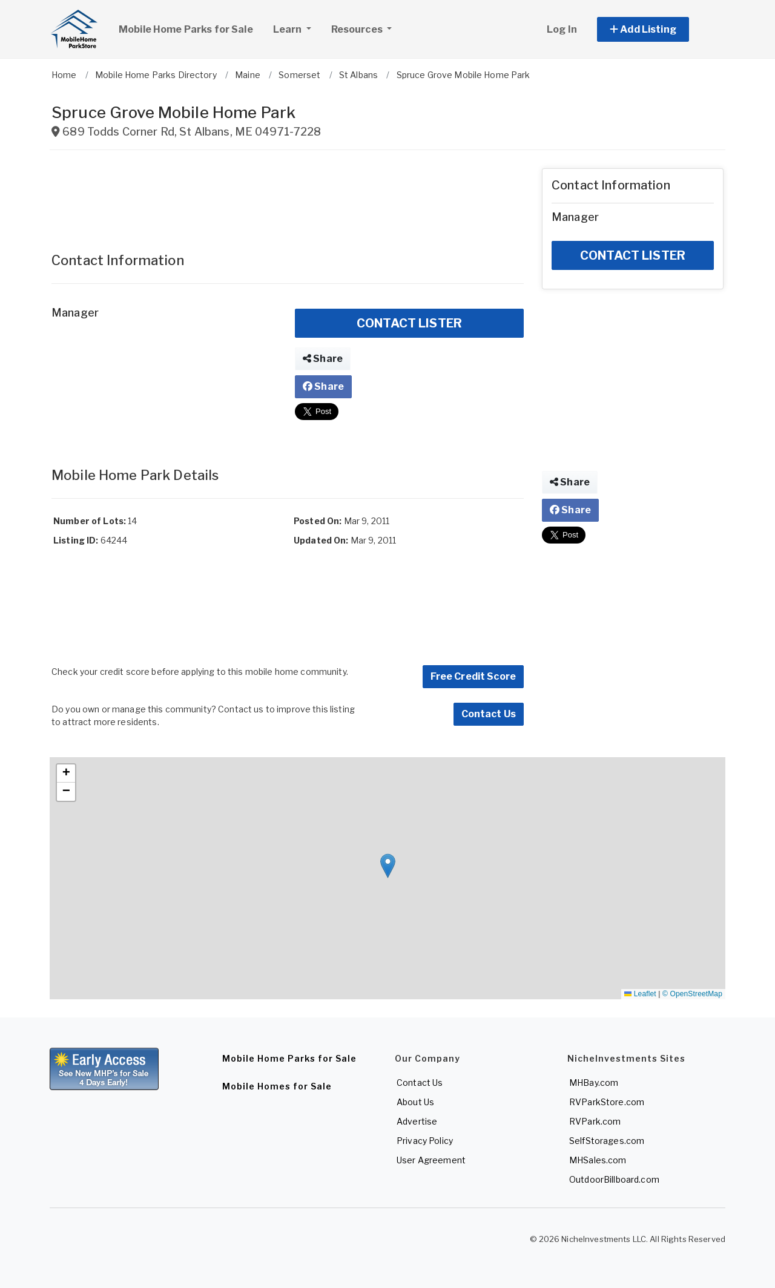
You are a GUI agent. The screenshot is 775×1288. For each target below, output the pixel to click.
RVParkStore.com (606, 1102)
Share (323, 358)
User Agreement (431, 1160)
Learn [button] (296, 28)
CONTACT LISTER (409, 323)
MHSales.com (598, 1160)
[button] (656, 29)
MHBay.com (593, 1082)
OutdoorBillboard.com (614, 1179)
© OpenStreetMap (692, 994)
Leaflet (640, 994)
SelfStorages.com (606, 1140)
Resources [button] (357, 29)
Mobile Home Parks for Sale (186, 29)
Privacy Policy (425, 1140)
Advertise (417, 1121)
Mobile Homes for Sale (277, 1086)
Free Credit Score (473, 676)
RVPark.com (595, 1121)
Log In (562, 29)
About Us (415, 1102)
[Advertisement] (287, 195)
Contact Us (488, 714)
